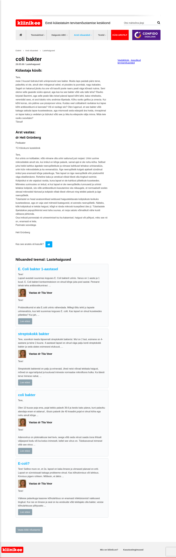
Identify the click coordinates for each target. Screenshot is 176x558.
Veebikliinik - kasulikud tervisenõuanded (129, 61)
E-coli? (24, 463)
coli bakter (26, 395)
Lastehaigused (48, 50)
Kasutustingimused (133, 549)
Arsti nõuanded (82, 35)
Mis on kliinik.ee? (109, 549)
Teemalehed (37, 35)
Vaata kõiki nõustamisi (29, 530)
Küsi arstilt (119, 35)
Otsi (159, 22)
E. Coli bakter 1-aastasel (38, 269)
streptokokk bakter (33, 334)
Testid (101, 35)
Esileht (18, 50)
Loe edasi (25, 321)
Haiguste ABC (58, 35)
